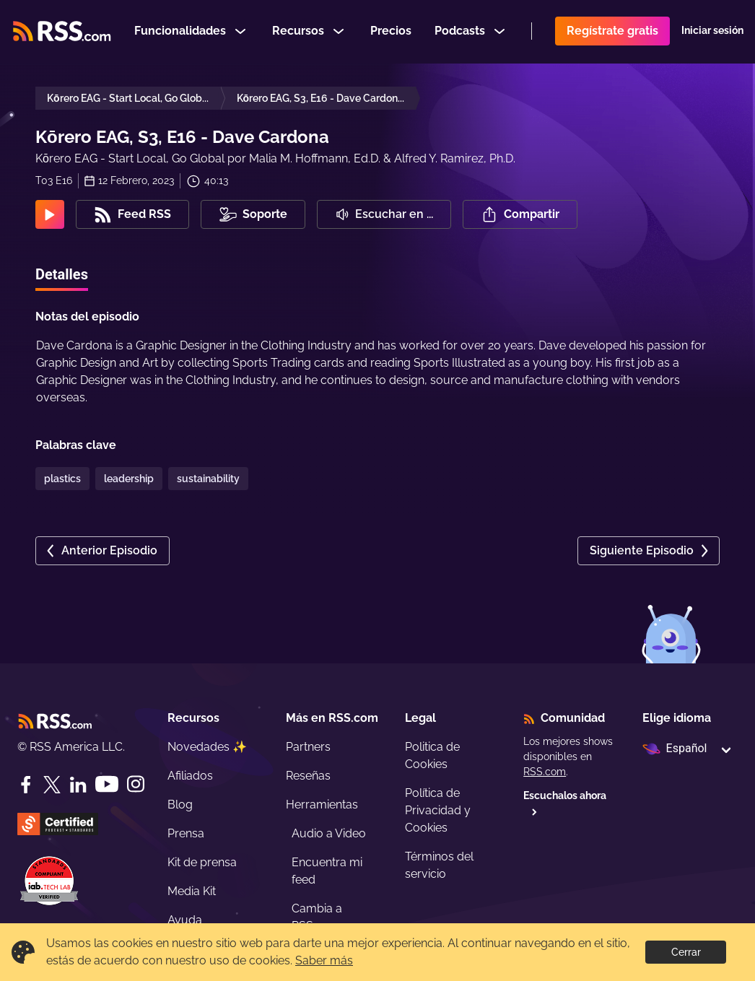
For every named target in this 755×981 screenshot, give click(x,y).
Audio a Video (329, 833)
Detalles (61, 274)
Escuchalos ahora (564, 803)
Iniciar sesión (712, 32)
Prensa (185, 833)
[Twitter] (52, 784)
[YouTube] (106, 784)
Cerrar (686, 952)
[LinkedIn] (78, 784)
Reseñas (308, 775)
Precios (390, 31)
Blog (180, 804)
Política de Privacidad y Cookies (438, 810)
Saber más (324, 960)
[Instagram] (135, 784)
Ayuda (184, 920)
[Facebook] (26, 784)
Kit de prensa (202, 862)
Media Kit (191, 891)
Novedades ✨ (207, 747)
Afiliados (190, 775)
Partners (308, 747)
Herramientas (322, 804)
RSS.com (544, 771)
